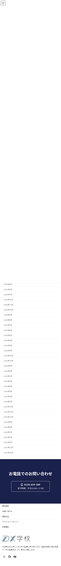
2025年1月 (8, 294)
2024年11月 (8, 305)
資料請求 (5, 506)
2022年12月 (8, 407)
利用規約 (5, 527)
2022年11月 (8, 412)
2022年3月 (8, 442)
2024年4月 (8, 340)
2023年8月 (8, 371)
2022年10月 (8, 417)
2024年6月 (8, 330)
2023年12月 (8, 356)
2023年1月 (8, 402)
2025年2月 (8, 289)
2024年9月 (8, 315)
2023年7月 (8, 376)
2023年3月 (8, 391)
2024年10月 (8, 310)
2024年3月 (8, 345)
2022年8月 (8, 427)
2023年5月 (8, 381)
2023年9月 (8, 366)
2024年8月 (8, 320)
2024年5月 (8, 335)
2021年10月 (8, 453)
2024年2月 (8, 351)
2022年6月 (8, 437)
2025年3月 (8, 284)
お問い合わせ (7, 511)
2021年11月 (8, 447)
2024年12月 (8, 299)
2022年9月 (8, 422)
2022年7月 (8, 432)
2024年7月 (8, 325)
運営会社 (5, 516)
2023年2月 (8, 396)
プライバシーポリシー (10, 522)
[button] (30, 486)
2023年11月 (8, 361)
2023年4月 (8, 386)
